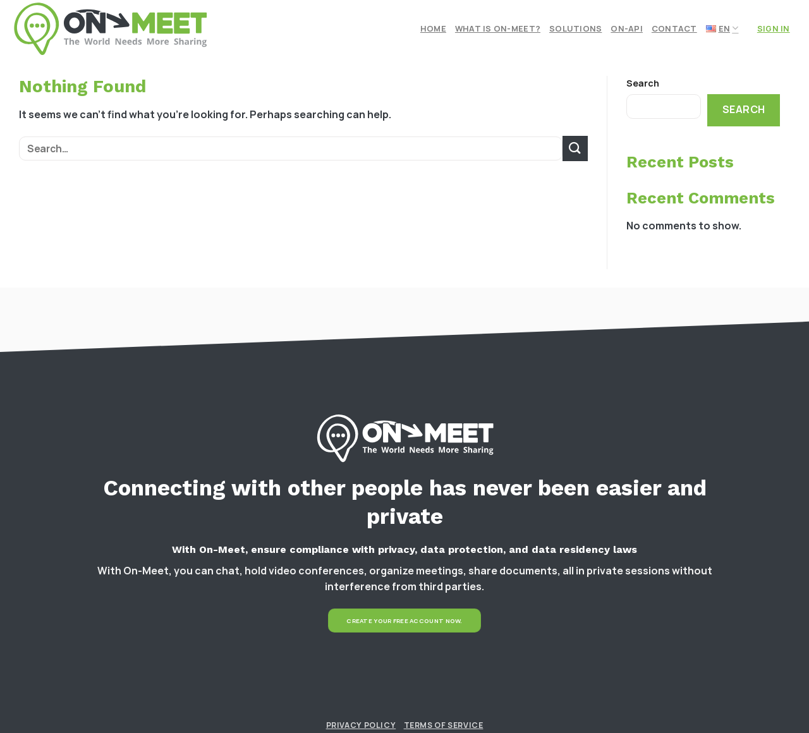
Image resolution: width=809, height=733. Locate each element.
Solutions (575, 28)
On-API (627, 28)
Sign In (773, 28)
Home (433, 28)
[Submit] (575, 148)
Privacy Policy (361, 725)
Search (642, 83)
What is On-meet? (497, 28)
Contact (674, 28)
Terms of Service (444, 725)
